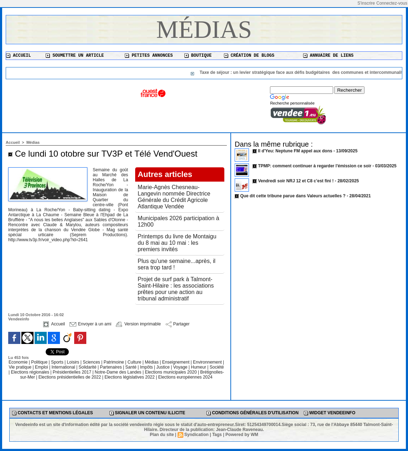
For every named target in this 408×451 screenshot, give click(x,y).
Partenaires (111, 367)
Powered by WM (241, 434)
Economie (19, 362)
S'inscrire (366, 3)
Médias (204, 29)
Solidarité (87, 367)
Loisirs (73, 362)
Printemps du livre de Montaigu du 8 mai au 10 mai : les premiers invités (177, 242)
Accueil (18, 56)
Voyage (180, 367)
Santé (131, 367)
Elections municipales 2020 (171, 372)
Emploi (42, 367)
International (64, 367)
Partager (177, 323)
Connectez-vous (391, 3)
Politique (40, 362)
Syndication (196, 434)
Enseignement (176, 362)
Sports (58, 362)
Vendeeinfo (18, 319)
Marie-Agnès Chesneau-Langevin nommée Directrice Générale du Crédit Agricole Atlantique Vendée (174, 196)
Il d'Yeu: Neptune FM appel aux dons (295, 150)
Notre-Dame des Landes (119, 372)
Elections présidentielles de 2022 (70, 377)
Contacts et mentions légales (52, 412)
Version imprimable (138, 323)
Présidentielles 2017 (72, 372)
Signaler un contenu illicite (147, 412)
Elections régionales (31, 372)
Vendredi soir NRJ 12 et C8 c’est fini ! (295, 180)
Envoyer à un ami (90, 323)
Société (217, 367)
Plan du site (162, 434)
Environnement (207, 362)
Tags (217, 434)
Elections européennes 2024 (185, 377)
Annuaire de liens (328, 56)
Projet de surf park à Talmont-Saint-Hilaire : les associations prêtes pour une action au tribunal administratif (176, 288)
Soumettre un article (75, 56)
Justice (163, 367)
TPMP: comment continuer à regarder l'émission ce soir (314, 165)
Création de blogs (249, 56)
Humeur (199, 367)
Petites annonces (149, 56)
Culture (135, 362)
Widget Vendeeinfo (330, 412)
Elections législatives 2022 (129, 377)
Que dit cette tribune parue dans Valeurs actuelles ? (292, 195)
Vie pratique (20, 367)
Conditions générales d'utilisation (252, 412)
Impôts (146, 367)
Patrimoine (114, 362)
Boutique (198, 56)
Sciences (92, 362)
